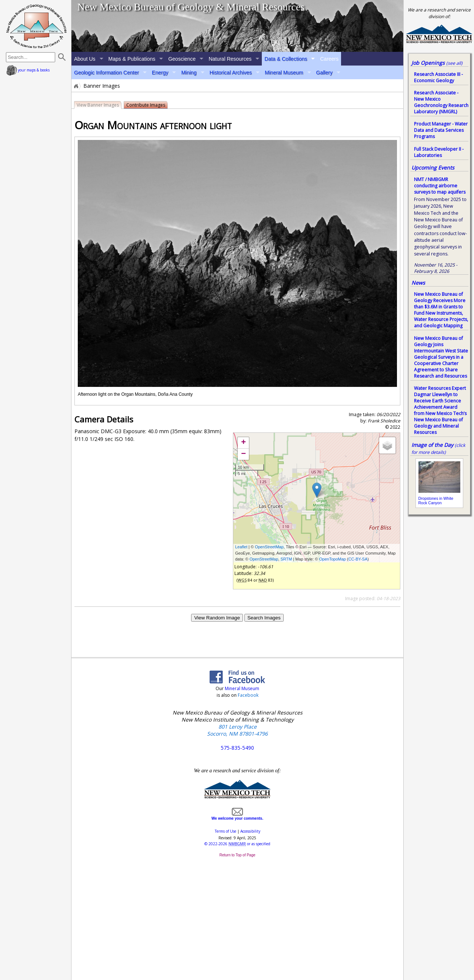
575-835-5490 (237, 747)
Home (75, 85)
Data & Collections (285, 59)
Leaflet (241, 547)
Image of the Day (432, 444)
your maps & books (28, 70)
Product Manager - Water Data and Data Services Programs (441, 130)
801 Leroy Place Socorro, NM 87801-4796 (237, 730)
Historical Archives (231, 73)
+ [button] (243, 442)
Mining (188, 73)
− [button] (243, 454)
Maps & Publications (132, 59)
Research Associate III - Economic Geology (438, 77)
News (418, 282)
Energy (160, 73)
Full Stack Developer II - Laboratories (439, 152)
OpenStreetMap (269, 547)
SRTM (286, 559)
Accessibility (250, 831)
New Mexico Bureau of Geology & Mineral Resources (191, 7)
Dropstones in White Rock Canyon (436, 500)
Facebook (248, 695)
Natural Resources (229, 59)
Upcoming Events (432, 167)
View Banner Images (98, 105)
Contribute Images (145, 105)
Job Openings (437, 62)
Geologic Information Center (106, 73)
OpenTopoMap (332, 559)
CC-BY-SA (358, 559)
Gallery (324, 73)
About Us (85, 59)
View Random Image (217, 618)
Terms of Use (225, 831)
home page (36, 26)
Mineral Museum (284, 73)
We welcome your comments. (237, 816)
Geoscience (182, 59)
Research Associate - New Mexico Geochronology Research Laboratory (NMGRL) (441, 102)
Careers (329, 59)
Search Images (264, 618)
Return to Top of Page (237, 855)
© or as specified (237, 843)
